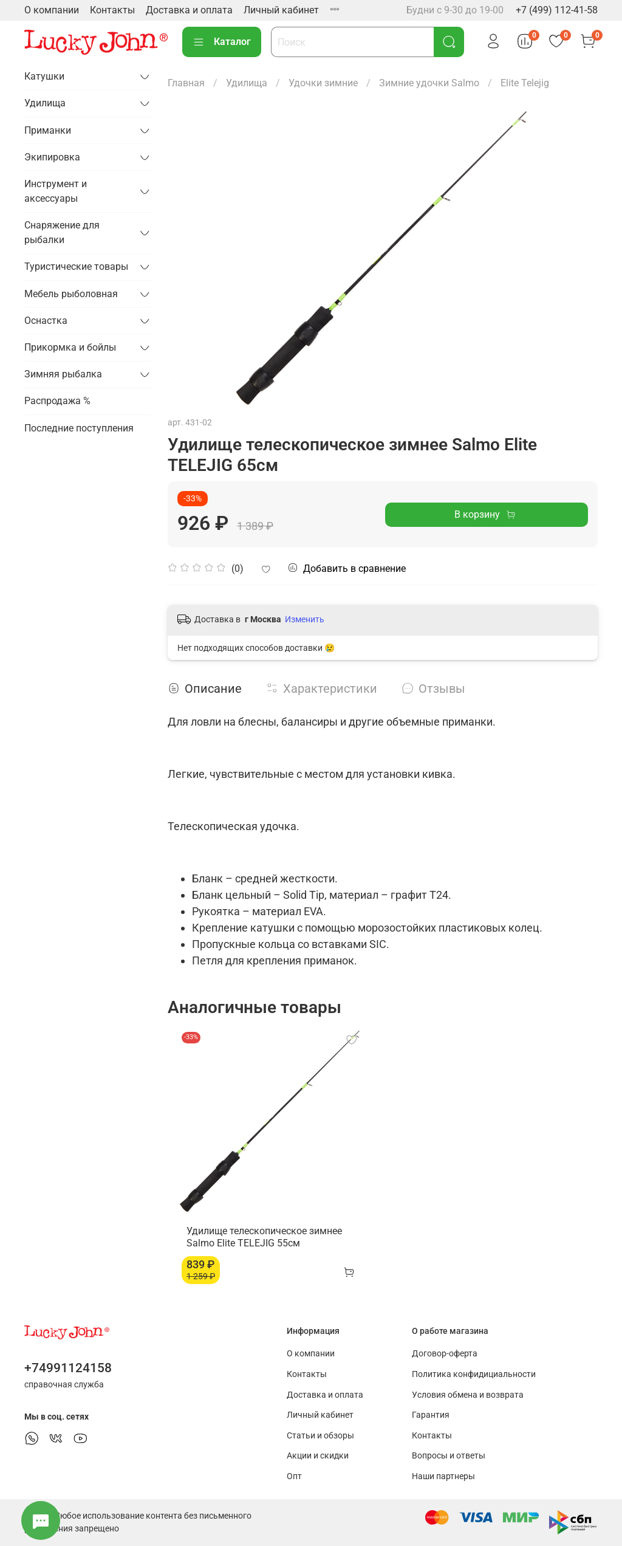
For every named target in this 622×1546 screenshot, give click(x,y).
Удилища (246, 83)
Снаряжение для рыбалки (62, 232)
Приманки (47, 130)
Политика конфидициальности (474, 1374)
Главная (186, 83)
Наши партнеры (443, 1476)
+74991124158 (68, 1368)
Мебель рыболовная (71, 294)
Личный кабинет (281, 10)
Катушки (44, 76)
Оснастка (45, 320)
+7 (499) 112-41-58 (557, 10)
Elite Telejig (525, 83)
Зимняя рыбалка (63, 374)
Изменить (304, 619)
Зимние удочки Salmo (429, 83)
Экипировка (52, 157)
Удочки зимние (323, 83)
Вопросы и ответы (448, 1456)
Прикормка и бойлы (70, 347)
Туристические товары (76, 266)
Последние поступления (79, 428)
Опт (294, 1476)
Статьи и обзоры (320, 1436)
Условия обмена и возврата (468, 1395)
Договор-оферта (444, 1353)
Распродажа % (57, 401)
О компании (51, 10)
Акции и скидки (318, 1456)
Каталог (222, 42)
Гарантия (430, 1415)
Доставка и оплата (189, 10)
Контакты (112, 10)
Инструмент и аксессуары (55, 191)
